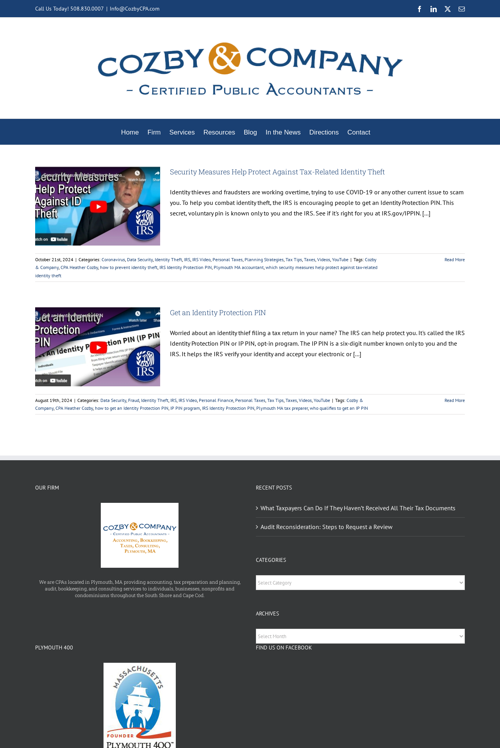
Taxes (309, 259)
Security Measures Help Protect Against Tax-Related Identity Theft (277, 171)
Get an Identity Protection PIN (218, 312)
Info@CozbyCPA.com (134, 8)
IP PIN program (185, 408)
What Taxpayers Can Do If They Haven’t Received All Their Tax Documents (358, 508)
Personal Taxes (227, 259)
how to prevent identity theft (128, 267)
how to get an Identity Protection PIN (131, 408)
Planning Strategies (264, 259)
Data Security (140, 259)
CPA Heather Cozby (79, 267)
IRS (187, 259)
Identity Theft (168, 259)
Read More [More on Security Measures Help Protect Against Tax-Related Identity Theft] (455, 259)
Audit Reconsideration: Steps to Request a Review (327, 527)
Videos (323, 259)
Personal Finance (216, 400)
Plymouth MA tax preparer (282, 408)
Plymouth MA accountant (239, 267)
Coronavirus (113, 259)
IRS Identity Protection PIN (185, 267)
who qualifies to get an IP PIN (339, 408)
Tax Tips (294, 259)
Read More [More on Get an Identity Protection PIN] (455, 400)
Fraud (133, 400)
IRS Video (201, 259)
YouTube (340, 259)
